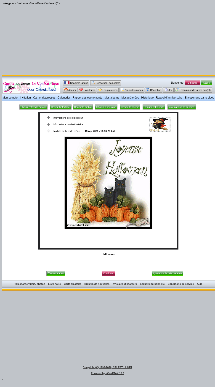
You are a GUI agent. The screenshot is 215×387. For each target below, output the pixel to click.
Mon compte (10, 97)
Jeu (168, 89)
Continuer (108, 273)
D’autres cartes (56, 273)
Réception (153, 89)
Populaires (87, 89)
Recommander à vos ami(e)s (193, 89)
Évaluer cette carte (154, 107)
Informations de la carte (182, 107)
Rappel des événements (87, 97)
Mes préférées (130, 97)
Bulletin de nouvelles (96, 284)
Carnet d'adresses (44, 97)
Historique (147, 97)
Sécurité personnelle (152, 284)
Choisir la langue (76, 82)
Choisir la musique (106, 107)
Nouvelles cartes (131, 89)
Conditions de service (181, 284)
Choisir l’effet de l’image (33, 107)
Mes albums (111, 97)
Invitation (25, 97)
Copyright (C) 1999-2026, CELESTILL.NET (107, 367)
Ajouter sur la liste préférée (167, 273)
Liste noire (54, 284)
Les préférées (107, 89)
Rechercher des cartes (105, 82)
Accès (206, 82)
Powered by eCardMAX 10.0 (107, 373)
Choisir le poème (130, 107)
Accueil (70, 89)
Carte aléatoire (72, 284)
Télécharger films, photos (29, 284)
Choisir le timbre (83, 107)
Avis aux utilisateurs (125, 284)
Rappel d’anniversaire (169, 97)
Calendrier (64, 97)
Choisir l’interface (60, 107)
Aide (199, 284)
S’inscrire (192, 82)
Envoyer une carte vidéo (199, 97)
